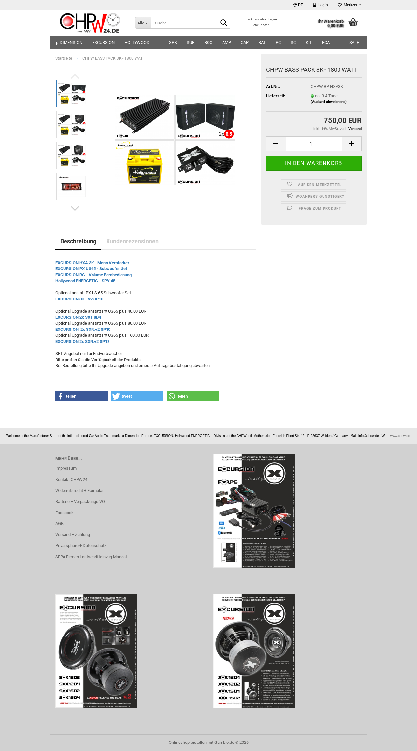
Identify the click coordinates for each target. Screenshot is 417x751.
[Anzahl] (314, 143)
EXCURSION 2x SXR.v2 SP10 (83, 329)
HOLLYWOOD (137, 42)
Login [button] (320, 5)
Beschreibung (78, 241)
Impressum (66, 468)
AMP (226, 42)
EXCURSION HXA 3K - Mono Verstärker (92, 262)
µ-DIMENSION (69, 42)
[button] (298, 5)
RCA (326, 42)
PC (278, 42)
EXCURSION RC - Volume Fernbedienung (93, 274)
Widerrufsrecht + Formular (79, 490)
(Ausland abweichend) (329, 102)
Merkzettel (350, 5)
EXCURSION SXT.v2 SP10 (79, 299)
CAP (245, 42)
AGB (59, 523)
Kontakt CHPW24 (71, 479)
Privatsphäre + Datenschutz (80, 545)
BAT (262, 42)
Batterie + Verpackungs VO (80, 501)
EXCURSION (103, 42)
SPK (173, 42)
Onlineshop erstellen (188, 742)
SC (293, 42)
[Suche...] (143, 23)
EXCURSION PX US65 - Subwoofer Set (91, 268)
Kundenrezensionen (132, 241)
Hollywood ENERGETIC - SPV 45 (85, 280)
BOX (208, 42)
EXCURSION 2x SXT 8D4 (78, 317)
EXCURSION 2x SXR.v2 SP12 (82, 341)
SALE (354, 42)
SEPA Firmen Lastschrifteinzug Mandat (91, 556)
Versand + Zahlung (72, 534)
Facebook (64, 512)
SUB (190, 42)
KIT (309, 42)
